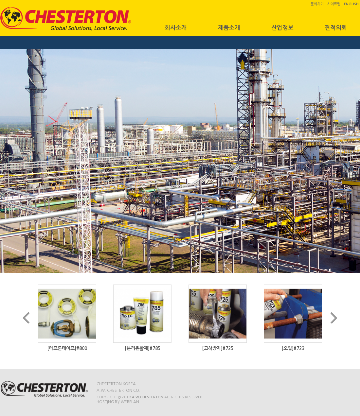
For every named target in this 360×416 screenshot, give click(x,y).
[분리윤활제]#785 (142, 348)
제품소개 (229, 28)
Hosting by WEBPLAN (118, 402)
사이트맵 (333, 4)
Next (334, 317)
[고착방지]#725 (217, 348)
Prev (26, 317)
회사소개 (176, 28)
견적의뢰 (336, 28)
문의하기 (317, 4)
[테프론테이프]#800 (67, 348)
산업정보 (282, 28)
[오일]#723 (292, 348)
